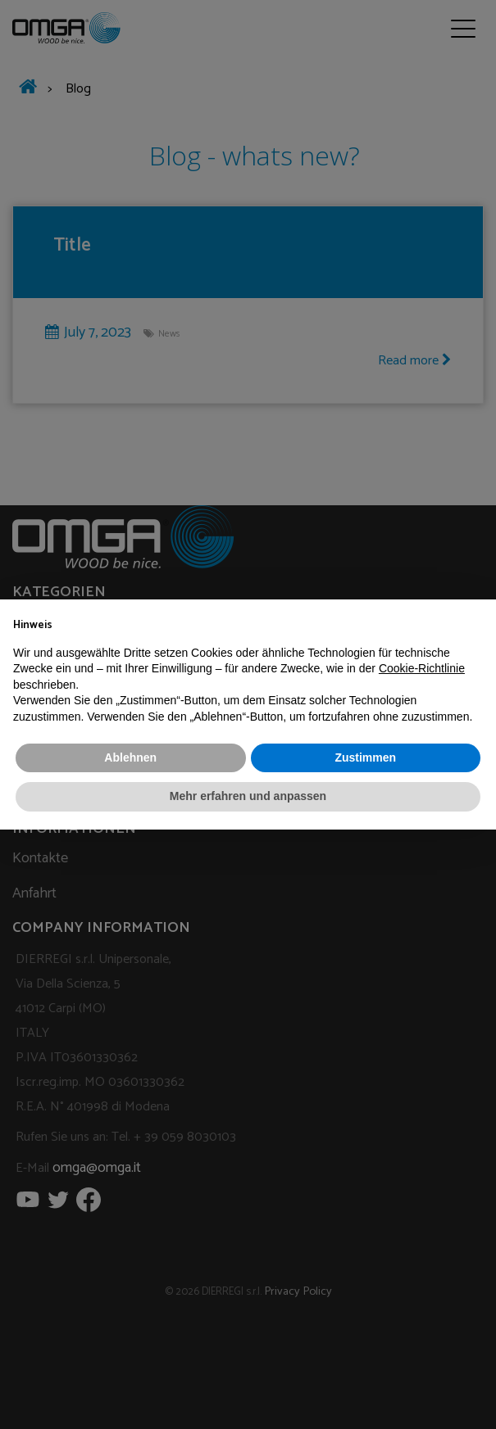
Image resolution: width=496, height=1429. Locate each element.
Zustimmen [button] (365, 757)
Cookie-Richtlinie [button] (422, 668)
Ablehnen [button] (130, 757)
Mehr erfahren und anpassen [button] (248, 796)
